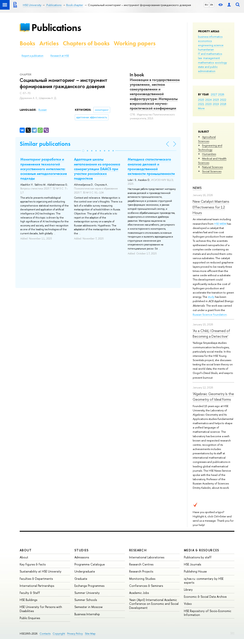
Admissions (81, 557)
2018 (223, 104)
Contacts (45, 633)
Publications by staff (197, 557)
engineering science (210, 45)
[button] (83, 151)
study (211, 297)
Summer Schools (85, 600)
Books (27, 43)
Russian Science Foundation (210, 314)
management (211, 58)
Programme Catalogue (89, 564)
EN (211, 4)
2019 (216, 104)
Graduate (80, 579)
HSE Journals (192, 564)
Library (188, 589)
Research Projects (141, 571)
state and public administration (208, 69)
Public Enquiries (30, 618)
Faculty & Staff (30, 593)
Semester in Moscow (88, 607)
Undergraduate (84, 571)
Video (188, 604)
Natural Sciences (212, 167)
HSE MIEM (220, 224)
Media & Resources (201, 550)
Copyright (59, 633)
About (26, 550)
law (200, 58)
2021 (201, 104)
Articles (49, 43)
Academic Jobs (139, 593)
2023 (216, 100)
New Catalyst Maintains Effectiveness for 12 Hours (211, 207)
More (201, 108)
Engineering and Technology (210, 147)
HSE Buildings (28, 600)
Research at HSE (59, 56)
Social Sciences (211, 171)
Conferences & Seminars (146, 586)
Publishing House (195, 571)
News (197, 188)
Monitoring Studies (142, 579)
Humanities (209, 154)
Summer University (87, 593)
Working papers (134, 43)
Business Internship (87, 614)
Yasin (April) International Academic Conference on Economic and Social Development (154, 603)
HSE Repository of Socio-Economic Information (207, 613)
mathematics (206, 62)
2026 (221, 94)
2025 (201, 100)
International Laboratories (146, 557)
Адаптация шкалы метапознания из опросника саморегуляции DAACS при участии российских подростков (97, 168)
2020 (208, 104)
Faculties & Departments (36, 579)
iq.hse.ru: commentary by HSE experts (203, 580)
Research (138, 550)
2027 (214, 94)
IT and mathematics (210, 54)
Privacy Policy (75, 633)
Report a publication (32, 56)
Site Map (90, 633)
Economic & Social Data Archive (205, 597)
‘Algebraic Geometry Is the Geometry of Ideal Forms (213, 396)
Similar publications (45, 144)
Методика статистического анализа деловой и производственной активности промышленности (151, 166)
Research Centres (141, 564)
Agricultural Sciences (207, 139)
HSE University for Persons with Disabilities (41, 609)
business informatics (210, 36)
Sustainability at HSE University (40, 571)
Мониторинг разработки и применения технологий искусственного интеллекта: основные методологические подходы (43, 168)
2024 (208, 100)
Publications (56, 27)
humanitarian (206, 49)
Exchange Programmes (89, 586)
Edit (232, 632)
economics (205, 41)
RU (206, 4)
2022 (223, 100)
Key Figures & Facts (33, 564)
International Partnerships (37, 586)
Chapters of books (86, 43)
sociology (221, 62)
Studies (81, 550)
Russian (42, 110)
